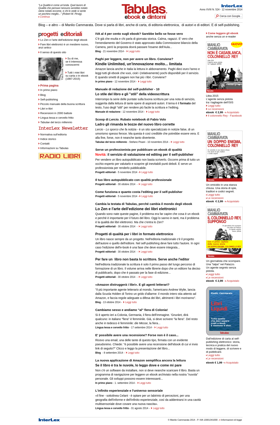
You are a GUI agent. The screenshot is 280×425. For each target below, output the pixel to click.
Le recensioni (216, 109)
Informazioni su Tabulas (53, 148)
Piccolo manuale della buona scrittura (62, 104)
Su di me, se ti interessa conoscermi (74, 61)
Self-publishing (49, 99)
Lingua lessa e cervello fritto (57, 117)
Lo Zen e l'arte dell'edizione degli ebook (64, 39)
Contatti (44, 143)
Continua (45, 16)
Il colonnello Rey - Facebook (225, 115)
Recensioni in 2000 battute (56, 113)
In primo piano (47, 90)
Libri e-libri (46, 108)
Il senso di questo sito (53, 52)
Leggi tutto (134, 51)
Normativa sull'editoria (53, 134)
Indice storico (47, 139)
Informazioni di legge (231, 420)
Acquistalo (233, 112)
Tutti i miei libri (76, 72)
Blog (42, 94)
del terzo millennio (56, 122)
